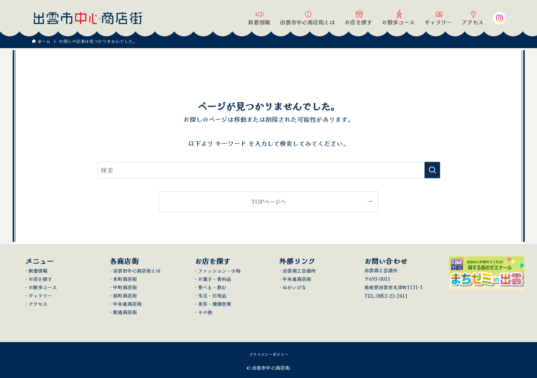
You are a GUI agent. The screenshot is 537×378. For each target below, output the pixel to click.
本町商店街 (125, 278)
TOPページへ (268, 201)
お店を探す (40, 278)
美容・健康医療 (214, 303)
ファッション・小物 (219, 270)
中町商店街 (125, 287)
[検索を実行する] (432, 170)
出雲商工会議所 (299, 270)
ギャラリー (40, 295)
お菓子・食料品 (214, 278)
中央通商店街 (127, 303)
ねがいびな (294, 287)
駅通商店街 (125, 312)
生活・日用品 (212, 295)
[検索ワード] (268, 170)
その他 (205, 312)
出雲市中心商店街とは (136, 270)
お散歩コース (42, 287)
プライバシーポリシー (268, 354)
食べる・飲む (212, 287)
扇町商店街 (125, 295)
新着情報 (37, 270)
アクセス (37, 303)
